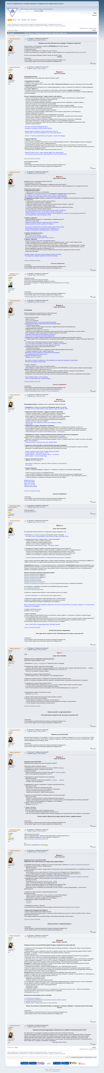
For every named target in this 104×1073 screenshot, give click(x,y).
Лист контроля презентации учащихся (33, 589)
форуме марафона (36, 472)
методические (40, 192)
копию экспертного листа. (36, 82)
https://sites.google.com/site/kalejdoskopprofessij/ (36, 838)
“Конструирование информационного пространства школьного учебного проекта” (46, 999)
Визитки (37, 675)
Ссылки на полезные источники (32, 158)
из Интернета (60, 431)
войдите (40, 9)
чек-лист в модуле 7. (36, 234)
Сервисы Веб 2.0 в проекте (51, 684)
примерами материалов (41, 193)
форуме (28, 616)
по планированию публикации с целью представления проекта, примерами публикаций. (66, 876)
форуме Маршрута (32, 366)
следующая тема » (92, 28)
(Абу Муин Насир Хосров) (30, 486)
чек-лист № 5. (34, 804)
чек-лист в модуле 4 (35, 610)
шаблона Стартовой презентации (37, 789)
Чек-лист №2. (35, 992)
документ (63, 772)
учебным (36, 407)
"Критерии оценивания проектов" (34, 1001)
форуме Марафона (32, 143)
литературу (63, 407)
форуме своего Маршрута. (73, 907)
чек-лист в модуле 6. (36, 357)
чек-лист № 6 (34, 693)
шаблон (55, 881)
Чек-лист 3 (28, 901)
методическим (44, 407)
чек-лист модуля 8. (36, 140)
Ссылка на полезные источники (32, 919)
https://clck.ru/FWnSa (52, 50)
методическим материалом (46, 767)
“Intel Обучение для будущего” (33, 998)
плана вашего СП (61, 669)
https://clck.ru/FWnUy (81, 52)
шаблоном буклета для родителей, (43, 881)
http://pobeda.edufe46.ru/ (30, 511)
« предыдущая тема (83, 28)
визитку (37, 872)
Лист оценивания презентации (32, 588)
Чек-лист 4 (28, 902)
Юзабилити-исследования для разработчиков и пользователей (40, 583)
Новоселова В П (15, 38)
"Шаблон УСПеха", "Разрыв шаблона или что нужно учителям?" (42, 1002)
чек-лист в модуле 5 (36, 460)
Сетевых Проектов (47, 960)
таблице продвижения (50, 885)
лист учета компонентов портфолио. (40, 329)
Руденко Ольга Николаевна (13, 274)
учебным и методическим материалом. (80, 864)
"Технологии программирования (82, 737)
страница (58, 772)
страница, (55, 780)
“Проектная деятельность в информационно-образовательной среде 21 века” (56, 989)
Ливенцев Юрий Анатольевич (14, 506)
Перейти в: (67, 1057)
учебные (33, 192)
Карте (35, 954)
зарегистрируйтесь (48, 9)
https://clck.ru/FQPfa (64, 282)
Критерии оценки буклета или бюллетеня (34, 581)
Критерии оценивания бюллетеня (32, 578)
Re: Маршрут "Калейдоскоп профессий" (38, 38)
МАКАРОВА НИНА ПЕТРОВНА (41, 25)
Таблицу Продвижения (37, 957)
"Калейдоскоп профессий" (54, 737)
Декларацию (36, 951)
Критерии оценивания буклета (31, 574)
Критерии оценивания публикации (32, 580)
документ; (61, 780)
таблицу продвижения (54, 872)
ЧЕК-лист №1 (34, 958)
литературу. (61, 767)
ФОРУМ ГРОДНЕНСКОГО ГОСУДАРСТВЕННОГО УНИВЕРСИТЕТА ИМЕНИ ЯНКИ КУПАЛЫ (35, 3)
